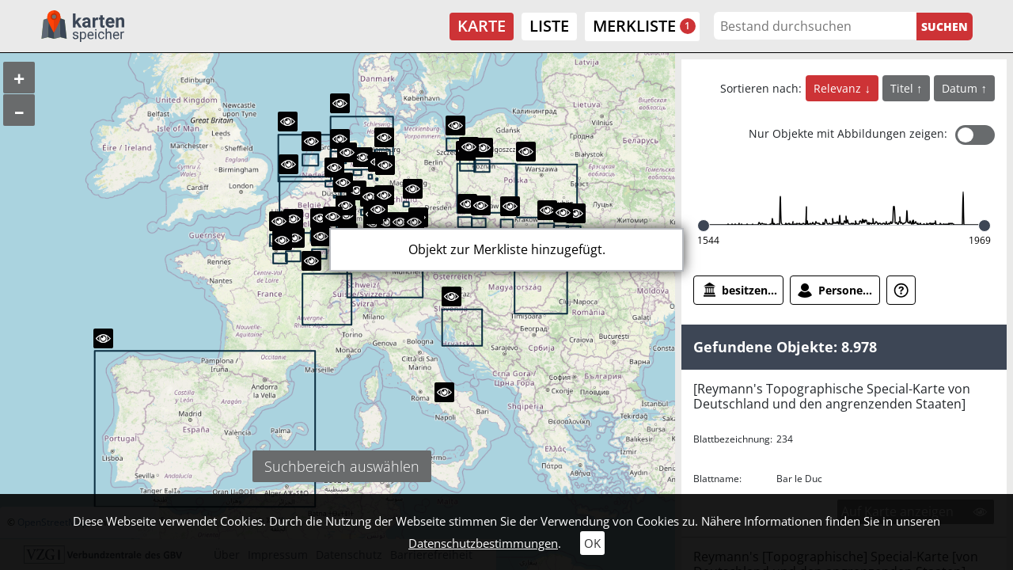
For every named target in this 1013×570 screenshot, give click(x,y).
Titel (903, 88)
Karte (481, 25)
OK (592, 543)
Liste (549, 25)
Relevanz (839, 88)
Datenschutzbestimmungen (483, 543)
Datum (961, 88)
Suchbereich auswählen (341, 466)
